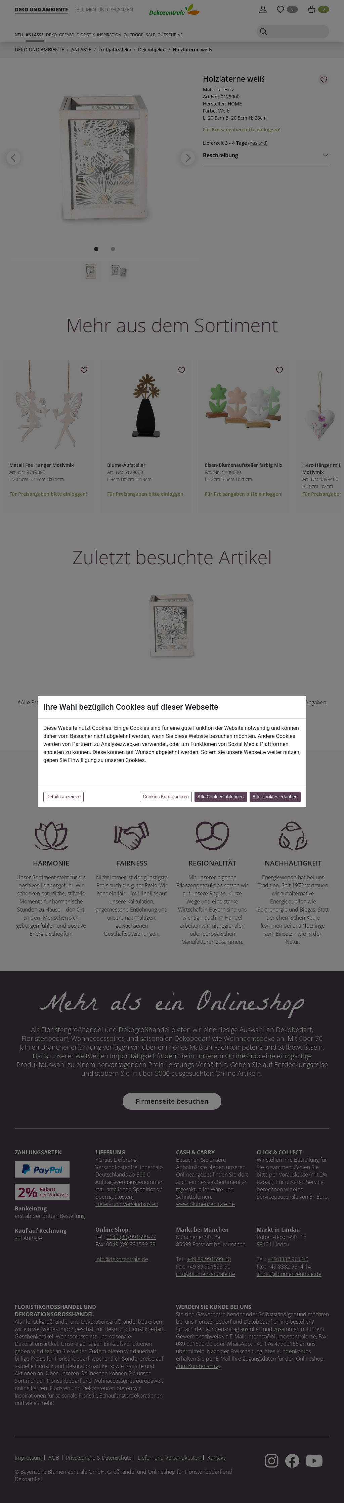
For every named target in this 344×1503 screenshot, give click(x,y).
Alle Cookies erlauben (275, 796)
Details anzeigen (63, 796)
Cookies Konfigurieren (166, 796)
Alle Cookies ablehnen (221, 796)
